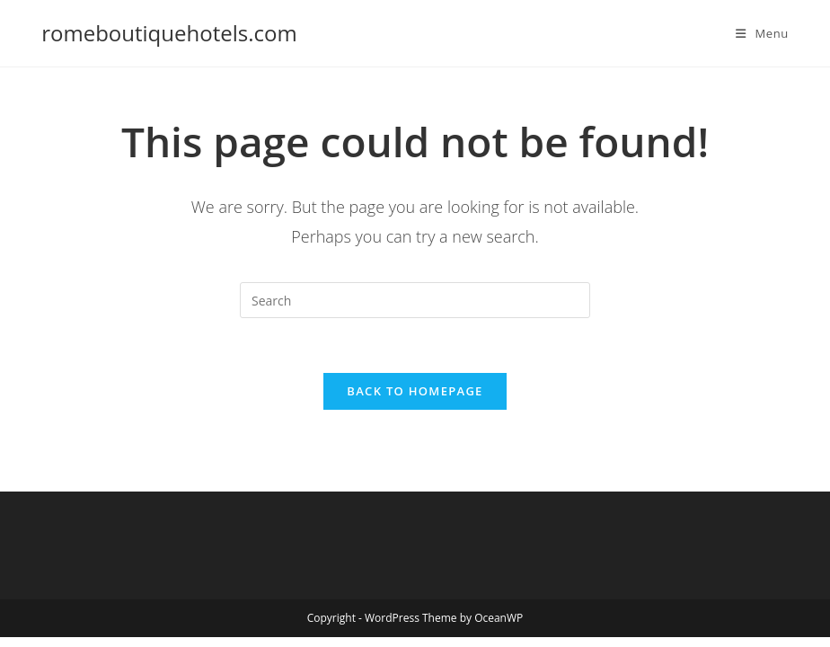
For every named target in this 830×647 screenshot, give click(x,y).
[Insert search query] (415, 300)
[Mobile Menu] (762, 33)
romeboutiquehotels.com (168, 33)
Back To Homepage (414, 391)
